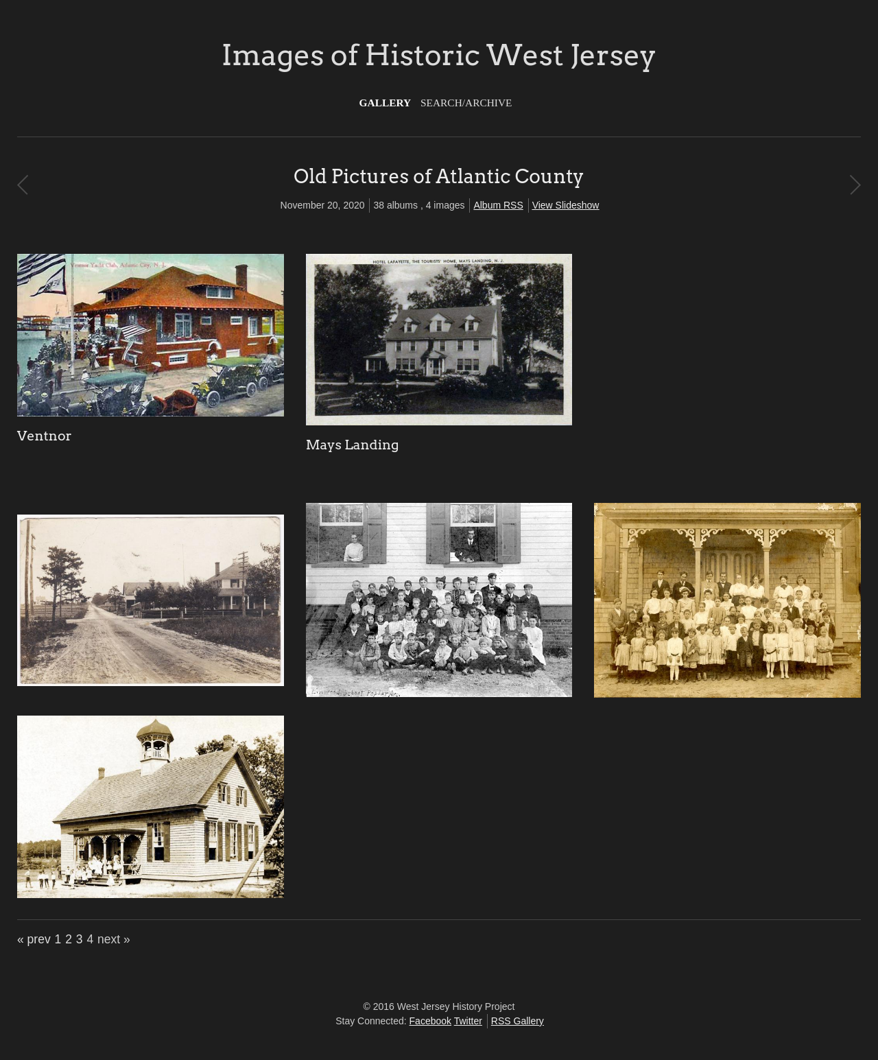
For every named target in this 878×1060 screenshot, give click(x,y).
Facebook (430, 1020)
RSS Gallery (517, 1020)
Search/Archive (466, 102)
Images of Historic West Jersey (439, 55)
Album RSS (498, 205)
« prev (34, 939)
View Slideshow (566, 205)
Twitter (468, 1020)
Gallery (385, 102)
